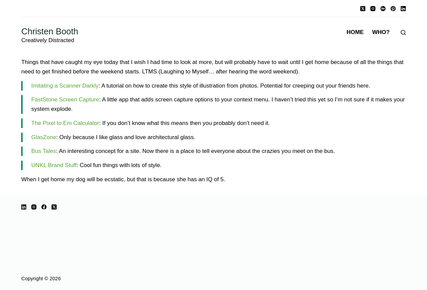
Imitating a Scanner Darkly (64, 86)
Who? (381, 32)
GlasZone (43, 137)
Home (355, 32)
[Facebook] (44, 207)
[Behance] (383, 8)
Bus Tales (43, 151)
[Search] (403, 32)
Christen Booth (49, 31)
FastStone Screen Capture (65, 99)
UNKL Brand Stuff (54, 165)
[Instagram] (372, 8)
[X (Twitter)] (362, 8)
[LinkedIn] (403, 8)
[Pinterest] (393, 8)
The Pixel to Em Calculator (65, 123)
